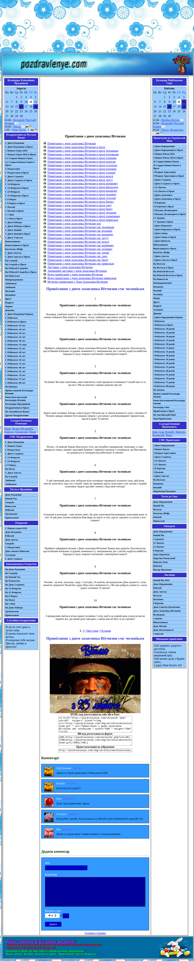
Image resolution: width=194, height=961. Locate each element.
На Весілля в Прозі (163, 267)
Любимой (10, 287)
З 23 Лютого (159, 464)
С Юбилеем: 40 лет (15, 352)
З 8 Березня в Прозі (163, 206)
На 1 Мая (10, 603)
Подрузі (157, 305)
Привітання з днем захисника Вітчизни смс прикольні (80, 263)
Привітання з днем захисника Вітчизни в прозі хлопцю (81, 172)
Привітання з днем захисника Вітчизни (71, 143)
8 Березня (158, 550)
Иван (7, 428)
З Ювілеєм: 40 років (164, 355)
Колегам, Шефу (161, 252)
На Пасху (10, 468)
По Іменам (158, 390)
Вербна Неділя (170, 120)
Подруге (9, 302)
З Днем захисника (162, 195)
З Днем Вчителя (161, 240)
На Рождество (12, 580)
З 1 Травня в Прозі (163, 221)
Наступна (92, 630)
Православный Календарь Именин (19, 392)
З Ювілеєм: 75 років (164, 382)
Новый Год (11, 498)
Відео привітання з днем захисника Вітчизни (75, 274)
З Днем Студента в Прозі (166, 183)
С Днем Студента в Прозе (18, 180)
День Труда (19, 129)
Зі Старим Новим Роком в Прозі (167, 167)
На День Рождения (15, 569)
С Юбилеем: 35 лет (15, 348)
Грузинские (11, 513)
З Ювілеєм (159, 321)
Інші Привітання (162, 418)
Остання (105, 630)
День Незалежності (163, 630)
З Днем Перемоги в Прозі (166, 229)
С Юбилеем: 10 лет (15, 325)
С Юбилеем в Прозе (15, 321)
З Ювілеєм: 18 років (164, 332)
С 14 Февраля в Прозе (17, 188)
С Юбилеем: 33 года (16, 344)
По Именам (11, 386)
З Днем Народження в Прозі (168, 150)
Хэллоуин (10, 555)
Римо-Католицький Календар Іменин (169, 402)
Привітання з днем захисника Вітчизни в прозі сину (79, 205)
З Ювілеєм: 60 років (164, 370)
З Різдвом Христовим (164, 172)
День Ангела (160, 591)
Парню (9, 306)
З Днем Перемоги (162, 225)
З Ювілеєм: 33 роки (163, 347)
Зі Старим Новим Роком (166, 161)
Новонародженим (162, 283)
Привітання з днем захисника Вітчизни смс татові (78, 252)
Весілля (157, 509)
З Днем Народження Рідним (168, 317)
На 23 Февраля (13, 592)
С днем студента (13, 558)
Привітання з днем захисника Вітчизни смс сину (77, 256)
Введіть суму (53, 910)
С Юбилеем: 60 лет (15, 367)
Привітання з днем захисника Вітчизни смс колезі (78, 241)
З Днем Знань (160, 233)
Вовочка (157, 565)
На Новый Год (12, 577)
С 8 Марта (10, 199)
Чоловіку (158, 294)
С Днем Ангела (13, 252)
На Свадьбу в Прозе (15, 264)
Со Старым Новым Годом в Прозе (20, 163)
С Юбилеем (11, 317)
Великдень (159, 614)
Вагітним (158, 599)
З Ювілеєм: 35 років (164, 351)
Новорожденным (14, 279)
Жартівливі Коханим (164, 491)
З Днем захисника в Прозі (167, 198)
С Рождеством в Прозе (17, 172)
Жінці (156, 298)
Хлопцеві (158, 309)
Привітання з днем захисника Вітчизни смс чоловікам (80, 227)
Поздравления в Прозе (17, 407)
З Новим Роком (161, 449)
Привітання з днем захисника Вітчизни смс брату (77, 259)
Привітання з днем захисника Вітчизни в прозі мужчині (81, 169)
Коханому (158, 286)
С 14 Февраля (12, 184)
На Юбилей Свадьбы (16, 268)
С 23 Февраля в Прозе (17, 195)
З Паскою (158, 472)
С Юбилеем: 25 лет (15, 337)
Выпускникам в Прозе (17, 245)
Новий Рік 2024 (161, 580)
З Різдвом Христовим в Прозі (168, 176)
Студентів (158, 539)
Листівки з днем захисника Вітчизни (70, 267)
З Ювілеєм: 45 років (164, 359)
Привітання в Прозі (163, 411)
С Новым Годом (13, 446)
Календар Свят (161, 407)
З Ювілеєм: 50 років (164, 363)
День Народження (162, 501)
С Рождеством (12, 168)
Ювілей (157, 517)
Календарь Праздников (17, 404)
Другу (8, 298)
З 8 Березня (159, 202)
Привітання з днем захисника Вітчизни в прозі (76, 147)
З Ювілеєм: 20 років (164, 336)
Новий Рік (158, 505)
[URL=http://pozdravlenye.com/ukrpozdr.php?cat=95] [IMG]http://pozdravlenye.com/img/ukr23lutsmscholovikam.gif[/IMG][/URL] (95, 740)
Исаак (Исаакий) (22, 428)
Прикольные (12, 517)
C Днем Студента (14, 453)
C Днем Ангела (13, 472)
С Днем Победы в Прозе (18, 226)
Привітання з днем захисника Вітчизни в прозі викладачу (82, 187)
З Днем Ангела (161, 256)
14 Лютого (158, 543)
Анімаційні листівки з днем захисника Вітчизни (77, 270)
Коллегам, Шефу (14, 249)
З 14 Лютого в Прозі (163, 191)
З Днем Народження (164, 146)
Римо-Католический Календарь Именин (16, 398)
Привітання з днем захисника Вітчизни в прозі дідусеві (81, 198)
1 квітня (157, 618)
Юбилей (9, 510)
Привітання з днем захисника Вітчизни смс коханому (80, 234)
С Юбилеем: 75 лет (15, 379)
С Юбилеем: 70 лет (15, 375)
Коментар (51, 874)
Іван (154, 431)
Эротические (12, 611)
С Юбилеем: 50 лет (15, 359)
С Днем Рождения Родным (19, 314)
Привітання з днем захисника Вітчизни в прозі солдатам (82, 165)
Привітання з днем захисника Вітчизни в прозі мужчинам (83, 154)
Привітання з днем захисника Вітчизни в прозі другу (80, 179)
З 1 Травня (159, 218)
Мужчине (10, 291)
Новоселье (10, 506)
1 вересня (158, 633)
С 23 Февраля (12, 191)
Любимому (11, 283)
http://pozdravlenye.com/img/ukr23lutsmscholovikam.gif (95, 750)
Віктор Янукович (162, 569)
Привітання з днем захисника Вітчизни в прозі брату (80, 209)
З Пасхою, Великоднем (165, 210)
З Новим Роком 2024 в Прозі (168, 157)
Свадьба (9, 502)
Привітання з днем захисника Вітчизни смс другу (78, 238)
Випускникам (160, 244)
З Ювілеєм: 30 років (164, 344)
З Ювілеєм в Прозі (163, 325)
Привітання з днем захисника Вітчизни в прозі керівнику (82, 183)
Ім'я (47, 862)
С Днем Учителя (14, 237)
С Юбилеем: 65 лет (15, 371)
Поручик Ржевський (164, 558)
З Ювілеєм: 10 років (164, 328)
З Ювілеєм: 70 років (164, 378)
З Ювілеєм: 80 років (164, 386)
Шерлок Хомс (160, 562)
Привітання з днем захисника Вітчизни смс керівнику (80, 245)
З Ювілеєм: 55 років (164, 367)
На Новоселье (12, 275)
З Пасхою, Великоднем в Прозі (169, 214)
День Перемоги (161, 554)
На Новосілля (160, 279)
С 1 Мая (9, 214)
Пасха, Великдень (172, 129)
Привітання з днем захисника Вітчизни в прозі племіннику (83, 216)
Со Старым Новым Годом (19, 158)
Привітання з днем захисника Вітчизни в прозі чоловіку (81, 194)
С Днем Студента (14, 176)
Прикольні (159, 521)
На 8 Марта (11, 596)
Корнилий (21, 431)
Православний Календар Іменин (166, 395)
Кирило (180, 431)
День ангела (11, 539)
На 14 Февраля (13, 588)
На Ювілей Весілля (163, 271)
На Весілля (159, 263)
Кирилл (9, 431)
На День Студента (14, 584)
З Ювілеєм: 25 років (164, 340)
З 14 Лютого (159, 187)
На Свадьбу (11, 260)
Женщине (10, 295)
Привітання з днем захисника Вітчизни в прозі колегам (81, 161)
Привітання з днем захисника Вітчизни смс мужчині (79, 230)
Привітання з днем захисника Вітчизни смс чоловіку (79, 249)
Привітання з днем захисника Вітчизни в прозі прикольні (82, 219)
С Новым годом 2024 (16, 528)
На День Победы (14, 607)
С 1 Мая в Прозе (14, 218)
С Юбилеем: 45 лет (15, 356)
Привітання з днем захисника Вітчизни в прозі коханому (82, 190)
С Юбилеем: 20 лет (15, 333)
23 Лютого (158, 546)
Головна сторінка (95, 933)
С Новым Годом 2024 (16, 150)
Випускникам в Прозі (164, 248)
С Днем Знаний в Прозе (17, 233)
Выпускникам (12, 241)
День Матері (160, 626)
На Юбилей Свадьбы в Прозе (21, 272)
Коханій (157, 290)
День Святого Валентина (166, 607)
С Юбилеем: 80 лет (15, 382)
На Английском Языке (17, 411)
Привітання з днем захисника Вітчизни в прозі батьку (80, 201)
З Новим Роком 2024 (164, 153)
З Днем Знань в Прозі (164, 237)
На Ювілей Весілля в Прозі (167, 275)
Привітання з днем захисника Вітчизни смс (74, 223)
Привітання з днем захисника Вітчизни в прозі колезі (80, 176)
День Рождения (13, 494)
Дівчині (157, 313)
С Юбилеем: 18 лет (15, 329)
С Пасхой (10, 207)
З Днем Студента (162, 179)
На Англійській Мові (164, 414)
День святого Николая (17, 551)
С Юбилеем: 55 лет (15, 363)
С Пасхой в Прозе (14, 210)
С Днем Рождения (14, 143)
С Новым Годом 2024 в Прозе (20, 154)
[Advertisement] (97, 26)
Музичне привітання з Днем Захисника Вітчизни (77, 281)
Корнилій (158, 435)
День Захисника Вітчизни (167, 610)
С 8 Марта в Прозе (15, 203)
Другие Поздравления (17, 415)
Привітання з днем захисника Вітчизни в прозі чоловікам (82, 150)
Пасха (17, 126)
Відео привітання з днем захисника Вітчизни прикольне (81, 278)
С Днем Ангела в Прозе (17, 256)
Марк (32, 431)
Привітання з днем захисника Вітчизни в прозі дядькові (81, 212)
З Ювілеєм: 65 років (164, 374)
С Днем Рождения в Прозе (19, 146)
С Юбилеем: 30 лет (15, 340)
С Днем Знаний (13, 230)
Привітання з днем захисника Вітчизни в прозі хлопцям (81, 158)
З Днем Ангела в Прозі (165, 260)
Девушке (10, 310)
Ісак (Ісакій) (166, 431)
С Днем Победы (13, 222)
